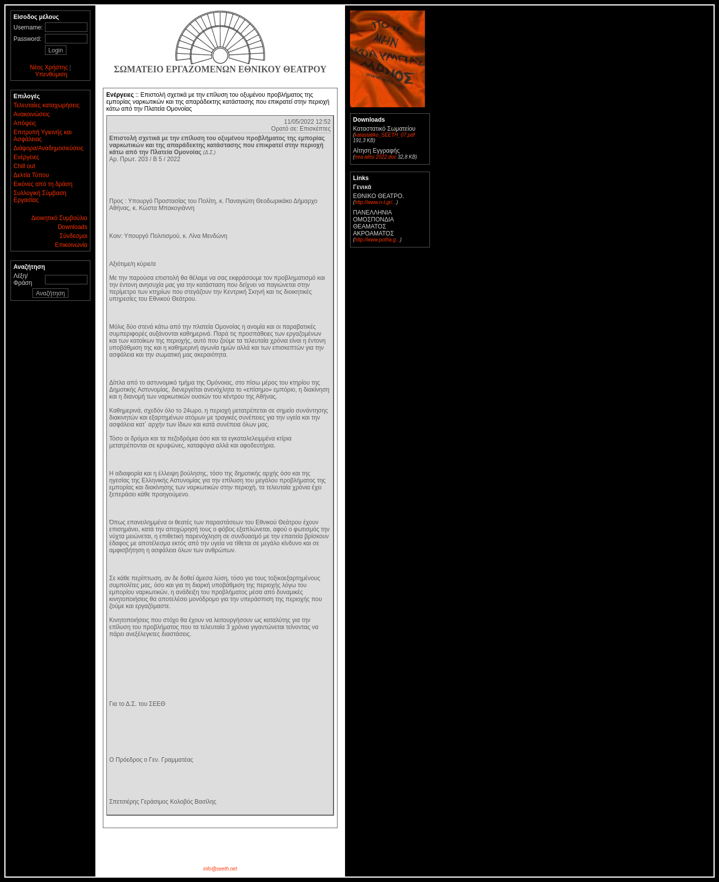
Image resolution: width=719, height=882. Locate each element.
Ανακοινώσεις (31, 114)
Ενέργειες (26, 157)
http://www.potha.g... (377, 239)
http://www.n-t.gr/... (375, 202)
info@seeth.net (220, 869)
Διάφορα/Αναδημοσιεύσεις (48, 148)
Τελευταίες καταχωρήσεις (46, 105)
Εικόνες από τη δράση (42, 184)
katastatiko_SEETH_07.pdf (384, 135)
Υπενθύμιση (51, 74)
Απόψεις (24, 123)
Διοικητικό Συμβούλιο (59, 218)
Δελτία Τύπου (31, 175)
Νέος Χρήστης (49, 67)
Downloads (72, 226)
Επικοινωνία (71, 244)
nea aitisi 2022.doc (375, 157)
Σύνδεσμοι (73, 235)
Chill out (24, 166)
